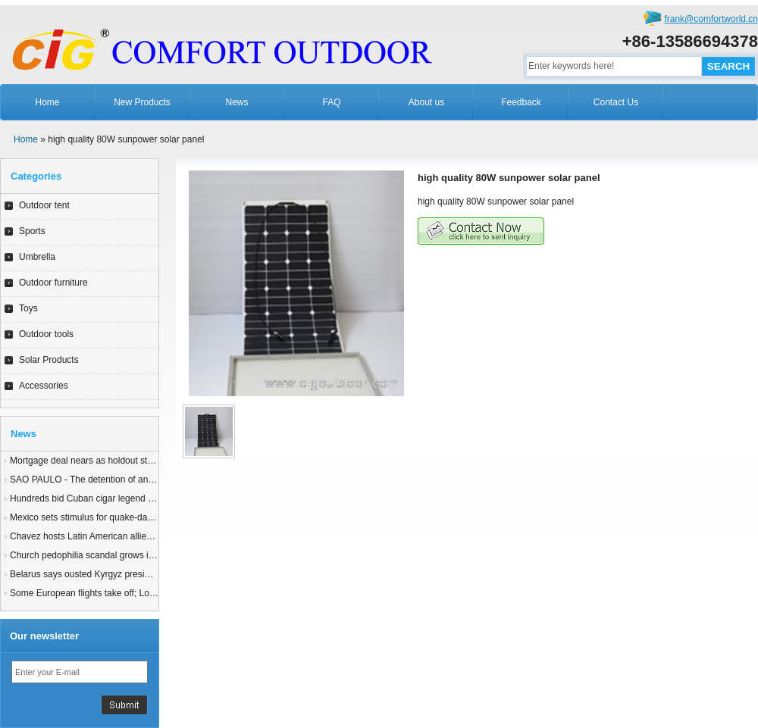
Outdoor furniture (53, 282)
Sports (32, 231)
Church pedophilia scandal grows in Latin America (110, 555)
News (236, 102)
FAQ (331, 102)
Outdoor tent (44, 205)
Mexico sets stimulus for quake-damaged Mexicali (110, 517)
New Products (142, 102)
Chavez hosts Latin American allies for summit (103, 536)
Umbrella (37, 257)
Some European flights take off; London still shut (107, 593)
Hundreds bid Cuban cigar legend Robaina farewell (113, 498)
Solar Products (49, 360)
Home (47, 102)
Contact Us (616, 102)
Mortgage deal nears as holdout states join (95, 460)
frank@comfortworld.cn (711, 19)
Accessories (43, 385)
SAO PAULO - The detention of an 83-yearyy (100, 479)
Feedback (521, 102)
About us (426, 102)
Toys (28, 308)
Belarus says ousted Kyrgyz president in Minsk (104, 574)
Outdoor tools (46, 334)
